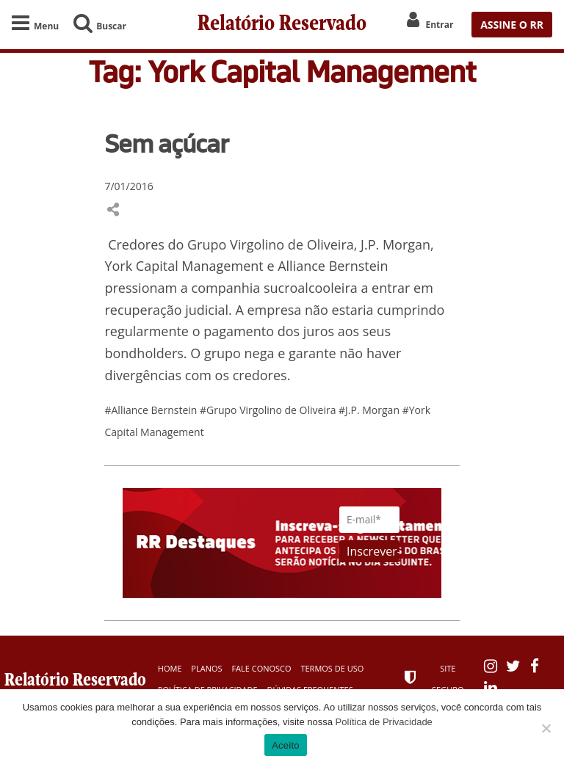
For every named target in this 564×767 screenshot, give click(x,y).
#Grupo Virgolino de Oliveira (269, 410)
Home (170, 668)
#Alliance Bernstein (152, 410)
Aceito (286, 745)
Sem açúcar (166, 143)
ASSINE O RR (511, 25)
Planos (206, 668)
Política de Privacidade (384, 721)
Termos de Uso (332, 668)
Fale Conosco (261, 668)
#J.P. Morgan (370, 410)
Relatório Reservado (282, 24)
